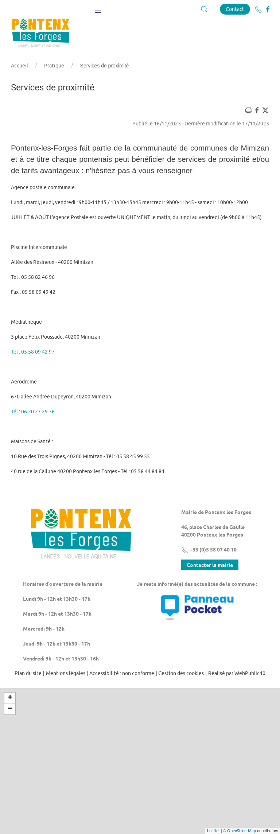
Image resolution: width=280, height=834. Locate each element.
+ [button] (10, 698)
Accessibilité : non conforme (121, 673)
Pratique (54, 66)
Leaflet (213, 830)
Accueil (19, 66)
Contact (235, 9)
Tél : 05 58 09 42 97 (33, 352)
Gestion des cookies (181, 673)
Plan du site (28, 673)
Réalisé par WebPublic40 (236, 673)
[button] (98, 9)
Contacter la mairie (210, 564)
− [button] (10, 709)
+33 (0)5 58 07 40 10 (209, 549)
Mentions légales (65, 673)
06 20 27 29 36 (38, 411)
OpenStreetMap (241, 830)
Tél (14, 411)
